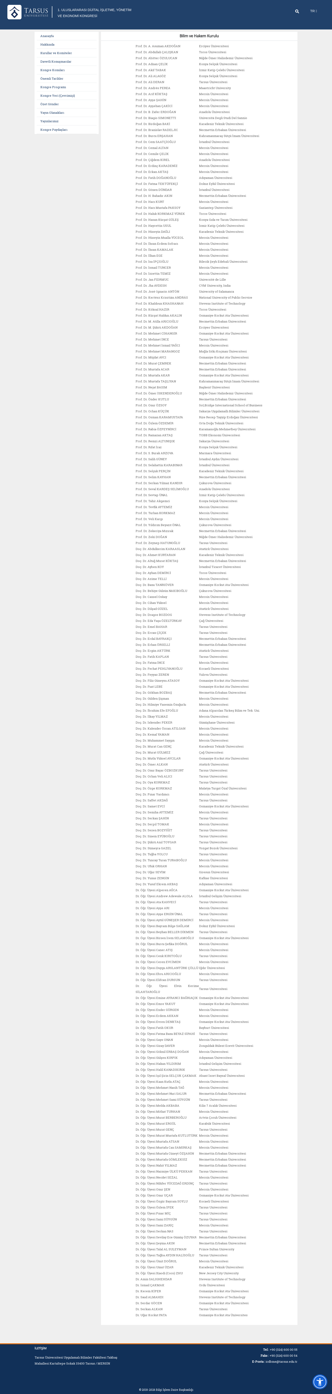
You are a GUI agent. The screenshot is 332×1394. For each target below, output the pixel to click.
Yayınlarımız (49, 127)
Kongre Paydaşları (53, 136)
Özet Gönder (49, 110)
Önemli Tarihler (51, 84)
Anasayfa (47, 42)
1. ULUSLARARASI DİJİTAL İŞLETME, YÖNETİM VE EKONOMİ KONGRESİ (89, 16)
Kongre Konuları (52, 76)
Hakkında (47, 50)
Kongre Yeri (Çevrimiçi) (57, 101)
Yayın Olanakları (52, 118)
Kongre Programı (53, 93)
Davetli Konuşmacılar (55, 67)
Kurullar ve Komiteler (56, 59)
